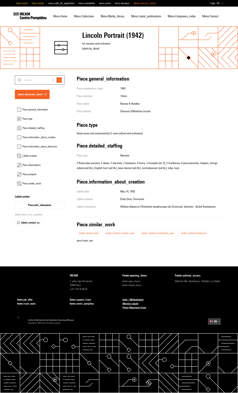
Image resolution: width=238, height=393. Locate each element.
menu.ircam (22, 3)
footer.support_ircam (82, 300)
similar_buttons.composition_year (157, 233)
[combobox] (39, 80)
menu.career (38, 3)
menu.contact (210, 16)
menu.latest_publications (146, 16)
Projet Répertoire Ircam (136, 307)
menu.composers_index (182, 16)
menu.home (60, 16)
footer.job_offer (27, 300)
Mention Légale (132, 304)
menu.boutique (122, 3)
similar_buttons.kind (89, 233)
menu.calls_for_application (61, 3)
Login (212, 3)
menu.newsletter (87, 3)
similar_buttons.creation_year (119, 233)
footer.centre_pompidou (84, 304)
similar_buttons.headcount (194, 233)
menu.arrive (105, 3)
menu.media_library (112, 16)
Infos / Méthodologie (134, 300)
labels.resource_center (145, 3)
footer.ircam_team (28, 304)
